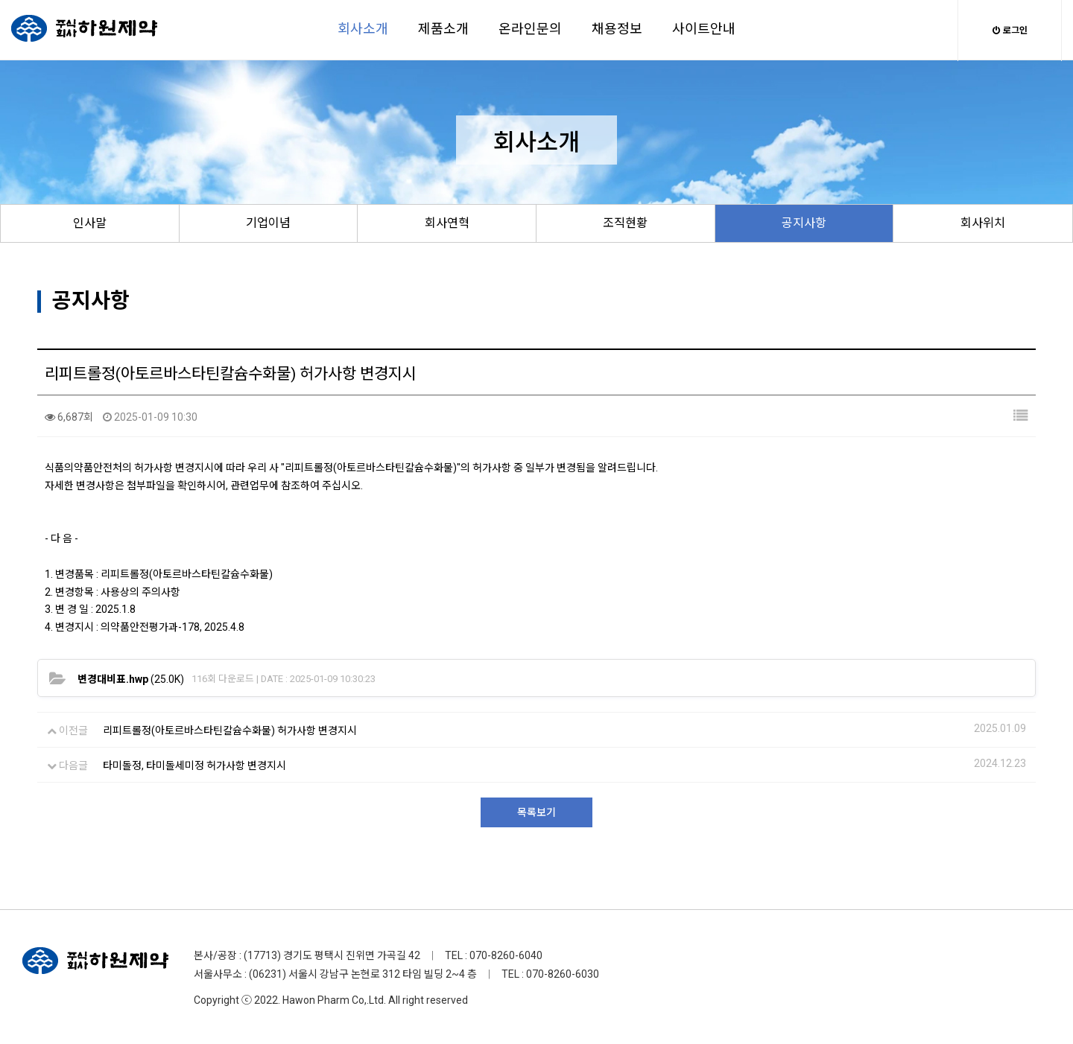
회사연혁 (447, 223)
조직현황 (625, 223)
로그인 (1010, 30)
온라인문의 (530, 28)
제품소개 (443, 28)
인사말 (90, 223)
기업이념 (268, 223)
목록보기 (536, 812)
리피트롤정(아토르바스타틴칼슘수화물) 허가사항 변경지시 (230, 730)
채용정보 (617, 28)
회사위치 (982, 223)
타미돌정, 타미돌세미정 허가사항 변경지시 (194, 765)
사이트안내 (703, 28)
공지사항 (804, 223)
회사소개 (363, 28)
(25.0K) (130, 679)
